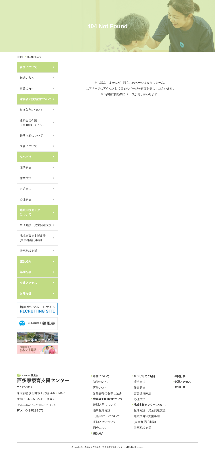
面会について (28, 146)
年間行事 (25, 272)
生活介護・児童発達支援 (36, 225)
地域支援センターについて (31, 212)
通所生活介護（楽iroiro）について (33, 122)
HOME (20, 57)
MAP (61, 393)
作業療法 (25, 178)
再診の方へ (27, 88)
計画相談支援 (28, 250)
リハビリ (25, 156)
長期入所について (31, 135)
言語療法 (25, 188)
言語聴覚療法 (142, 393)
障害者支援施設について (36, 99)
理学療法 (25, 167)
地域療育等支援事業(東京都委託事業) (33, 238)
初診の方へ (27, 77)
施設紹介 (25, 261)
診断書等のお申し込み (107, 393)
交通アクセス (28, 282)
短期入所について (31, 109)
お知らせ (25, 293)
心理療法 (25, 199)
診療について (28, 67)
